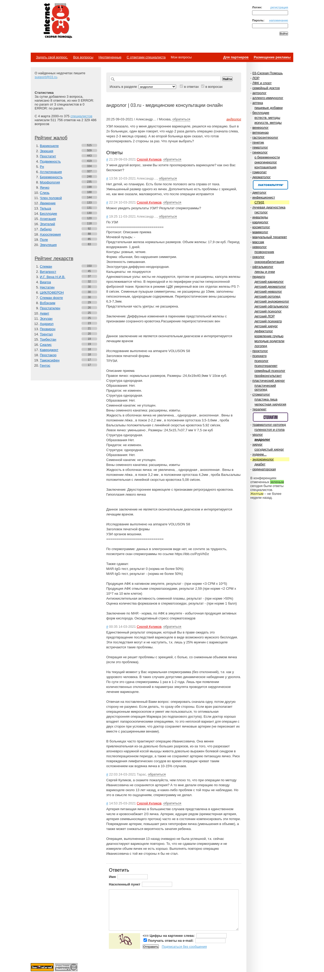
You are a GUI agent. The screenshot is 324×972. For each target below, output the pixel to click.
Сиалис (46, 345)
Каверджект (49, 350)
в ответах (191, 87)
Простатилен (50, 308)
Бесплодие (48, 214)
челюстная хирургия (270, 404)
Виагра (45, 282)
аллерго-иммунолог (267, 98)
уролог (257, 434)
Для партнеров (235, 57)
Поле (44, 240)
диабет (259, 464)
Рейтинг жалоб (51, 137)
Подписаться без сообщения (184, 947)
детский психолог (268, 311)
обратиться (181, 119)
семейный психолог (269, 371)
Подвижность (50, 161)
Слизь (44, 193)
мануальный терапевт (269, 237)
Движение (48, 203)
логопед (260, 346)
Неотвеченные (109, 57)
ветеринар (260, 132)
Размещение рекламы (272, 57)
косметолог (261, 227)
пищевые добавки (268, 108)
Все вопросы (83, 57)
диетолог (259, 192)
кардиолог (260, 222)
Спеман (46, 266)
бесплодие (260, 113)
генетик (258, 142)
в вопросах (213, 87)
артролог (259, 93)
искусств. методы (268, 123)
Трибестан (48, 339)
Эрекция (46, 151)
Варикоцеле (49, 146)
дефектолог (263, 331)
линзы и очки (264, 272)
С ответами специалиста (146, 57)
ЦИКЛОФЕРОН (52, 292)
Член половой (51, 198)
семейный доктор (266, 88)
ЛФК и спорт (262, 83)
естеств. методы (267, 118)
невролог (259, 247)
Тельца (45, 208)
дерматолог (261, 177)
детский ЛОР (264, 316)
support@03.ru (46, 77)
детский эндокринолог (271, 301)
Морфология (50, 182)
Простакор (48, 355)
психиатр (259, 356)
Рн (42, 167)
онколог (258, 257)
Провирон (47, 329)
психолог (261, 361)
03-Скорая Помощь (267, 73)
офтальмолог (262, 267)
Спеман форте (51, 298)
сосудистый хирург (269, 449)
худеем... (259, 454)
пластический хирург (268, 381)
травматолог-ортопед (269, 425)
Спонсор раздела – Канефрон (270, 184)
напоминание (278, 20)
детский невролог (268, 291)
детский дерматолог (270, 286)
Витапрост (48, 272)
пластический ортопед (265, 387)
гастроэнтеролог (265, 137)
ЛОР (255, 78)
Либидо (46, 229)
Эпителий (47, 224)
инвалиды (260, 217)
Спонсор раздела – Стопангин (270, 417)
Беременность (51, 177)
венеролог (260, 128)
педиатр (258, 277)
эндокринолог (263, 459)
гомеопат (259, 172)
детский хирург (266, 326)
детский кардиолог (269, 282)
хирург (257, 444)
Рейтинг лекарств (54, 258)
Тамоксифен (49, 360)
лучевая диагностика (268, 207)
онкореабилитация (269, 262)
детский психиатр (268, 321)
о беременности (267, 157)
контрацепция (265, 167)
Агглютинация (51, 172)
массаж (258, 242)
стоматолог (261, 394)
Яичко (44, 187)
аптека (257, 103)
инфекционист (263, 197)
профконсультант (268, 376)
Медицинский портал (57, 21)
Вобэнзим (47, 303)
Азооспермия (50, 234)
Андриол (46, 324)
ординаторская (264, 469)
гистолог (261, 212)
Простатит (48, 156)
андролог (262, 439)
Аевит (44, 313)
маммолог (260, 232)
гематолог (260, 147)
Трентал (46, 334)
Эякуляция (48, 245)
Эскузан (46, 319)
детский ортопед (267, 296)
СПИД (259, 202)
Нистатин (47, 287)
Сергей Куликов (149, 159)
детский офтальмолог (271, 306)
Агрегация (48, 219)
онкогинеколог (265, 162)
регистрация (279, 7)
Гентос (45, 365)
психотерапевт (265, 366)
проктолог (260, 351)
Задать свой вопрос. (52, 57)
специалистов (81, 116)
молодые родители (269, 341)
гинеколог (260, 152)
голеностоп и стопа (269, 430)
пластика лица (265, 399)
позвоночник (264, 252)
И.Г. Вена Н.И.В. (52, 277)
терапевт (259, 409)
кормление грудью (268, 336)
